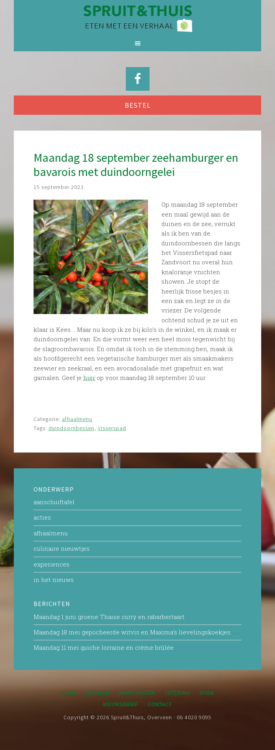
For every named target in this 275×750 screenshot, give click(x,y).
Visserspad (112, 428)
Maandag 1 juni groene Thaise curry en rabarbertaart (109, 617)
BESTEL (138, 105)
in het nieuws (54, 580)
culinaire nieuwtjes (62, 548)
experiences (51, 564)
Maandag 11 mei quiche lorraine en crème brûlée (104, 647)
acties (42, 517)
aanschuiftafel (54, 502)
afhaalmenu (77, 419)
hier (89, 378)
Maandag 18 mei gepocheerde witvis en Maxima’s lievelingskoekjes (132, 632)
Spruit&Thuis (137, 18)
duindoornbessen (71, 428)
